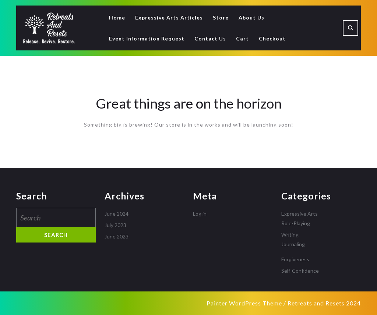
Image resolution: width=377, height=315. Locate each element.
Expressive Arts (299, 213)
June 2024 (116, 213)
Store (221, 17)
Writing (290, 234)
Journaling (293, 244)
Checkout (272, 38)
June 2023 (116, 236)
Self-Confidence (300, 271)
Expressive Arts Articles (169, 17)
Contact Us (210, 38)
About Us (251, 17)
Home (117, 17)
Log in (200, 213)
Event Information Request (146, 38)
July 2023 (115, 225)
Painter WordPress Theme (244, 303)
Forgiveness (295, 259)
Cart (242, 38)
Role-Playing (295, 223)
